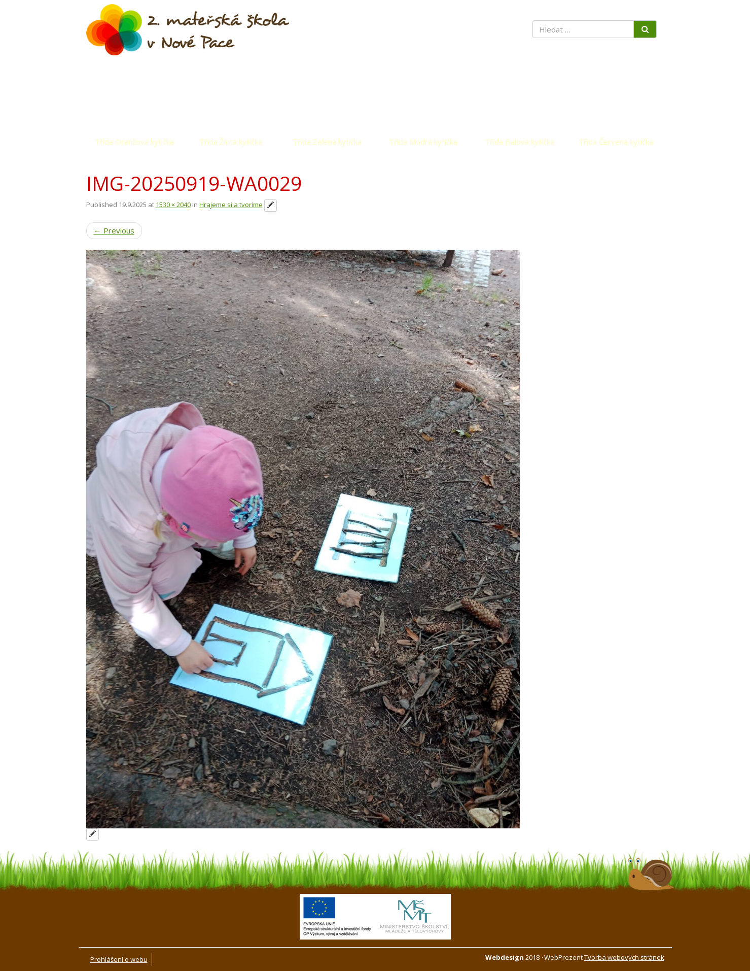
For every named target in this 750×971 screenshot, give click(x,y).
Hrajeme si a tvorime (231, 204)
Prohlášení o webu (119, 959)
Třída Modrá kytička (423, 142)
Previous (114, 230)
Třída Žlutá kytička (230, 142)
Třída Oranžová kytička (134, 142)
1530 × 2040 (173, 204)
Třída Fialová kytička (519, 142)
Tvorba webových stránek (624, 957)
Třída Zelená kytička (327, 142)
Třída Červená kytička (616, 142)
